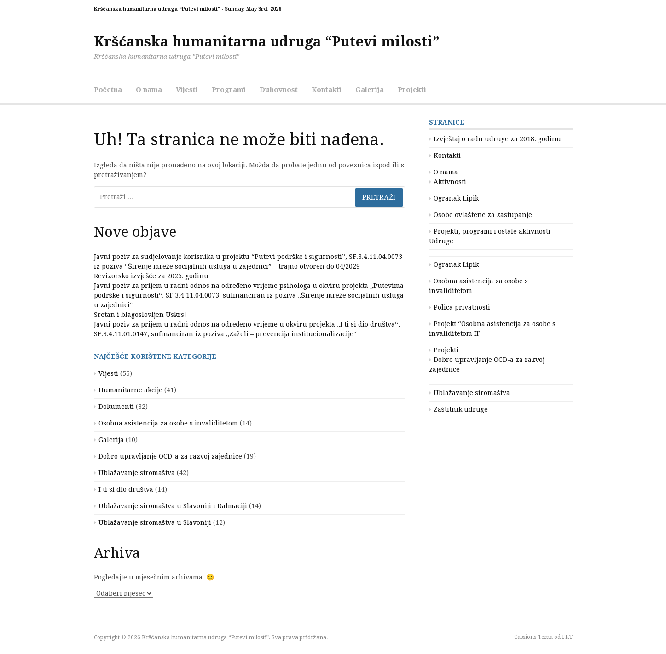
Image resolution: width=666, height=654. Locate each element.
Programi (229, 90)
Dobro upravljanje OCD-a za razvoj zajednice (170, 456)
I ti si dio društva (125, 489)
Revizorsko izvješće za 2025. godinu (151, 276)
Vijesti (187, 90)
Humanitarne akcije (130, 390)
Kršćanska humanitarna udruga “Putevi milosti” (267, 42)
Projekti (412, 90)
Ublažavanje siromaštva (136, 472)
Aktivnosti (450, 181)
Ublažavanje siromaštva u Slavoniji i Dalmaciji (172, 506)
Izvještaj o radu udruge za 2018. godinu (497, 139)
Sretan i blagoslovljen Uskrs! (140, 314)
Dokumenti (116, 406)
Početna (108, 90)
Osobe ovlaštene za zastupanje (483, 214)
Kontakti (327, 90)
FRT (567, 637)
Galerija (369, 90)
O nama (149, 90)
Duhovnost (279, 90)
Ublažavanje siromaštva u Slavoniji (154, 522)
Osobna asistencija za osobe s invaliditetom (168, 423)
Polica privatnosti (462, 307)
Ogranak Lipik (456, 198)
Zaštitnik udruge (461, 409)
